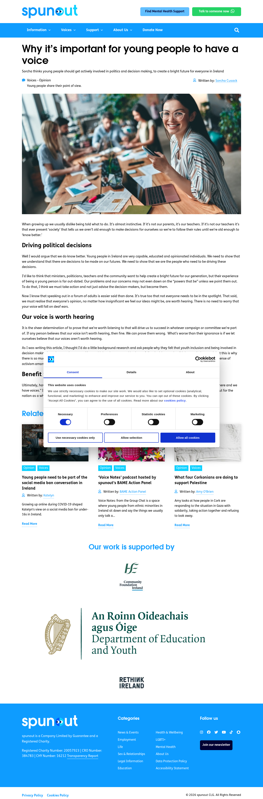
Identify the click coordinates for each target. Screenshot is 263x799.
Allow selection (131, 437)
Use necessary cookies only (75, 437)
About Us (120, 30)
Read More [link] (29, 524)
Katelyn (48, 495)
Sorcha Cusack (226, 81)
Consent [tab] (73, 372)
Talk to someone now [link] (214, 11)
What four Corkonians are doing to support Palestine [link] (206, 480)
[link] (50, 722)
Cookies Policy (58, 795)
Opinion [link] (28, 468)
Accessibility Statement (172, 768)
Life (120, 747)
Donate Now (153, 30)
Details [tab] (131, 372)
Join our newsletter (216, 745)
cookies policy (175, 400)
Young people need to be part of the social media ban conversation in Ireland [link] (54, 483)
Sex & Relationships (131, 754)
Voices (66, 30)
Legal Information (130, 761)
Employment (127, 739)
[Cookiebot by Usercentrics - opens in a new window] (198, 359)
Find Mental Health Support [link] (164, 11)
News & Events (128, 732)
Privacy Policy (32, 795)
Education (125, 768)
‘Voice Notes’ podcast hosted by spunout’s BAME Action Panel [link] (127, 480)
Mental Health (166, 747)
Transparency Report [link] (82, 756)
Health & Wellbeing (169, 732)
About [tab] (190, 372)
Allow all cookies (188, 437)
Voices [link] (43, 468)
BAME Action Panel (133, 491)
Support (92, 30)
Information (37, 30)
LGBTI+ (161, 739)
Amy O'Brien (204, 491)
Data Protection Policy (171, 761)
